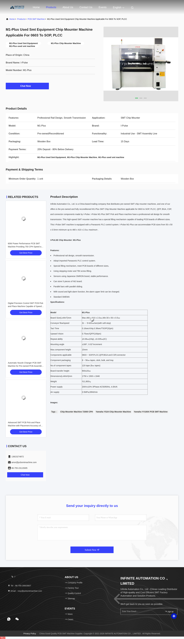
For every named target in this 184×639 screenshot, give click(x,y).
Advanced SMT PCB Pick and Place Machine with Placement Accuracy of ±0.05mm (24, 425)
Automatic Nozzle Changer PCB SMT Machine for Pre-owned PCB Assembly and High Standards (25, 366)
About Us (68, 7)
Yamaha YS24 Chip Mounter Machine (113, 412)
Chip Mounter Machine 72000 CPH (76, 412)
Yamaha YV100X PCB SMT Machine (151, 412)
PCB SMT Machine (36, 19)
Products (51, 7)
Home (36, 7)
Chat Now (27, 85)
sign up (169, 611)
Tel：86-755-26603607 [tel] (19, 586)
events (103, 7)
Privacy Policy (29, 633)
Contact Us (85, 7)
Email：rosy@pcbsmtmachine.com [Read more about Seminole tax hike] (25, 591)
